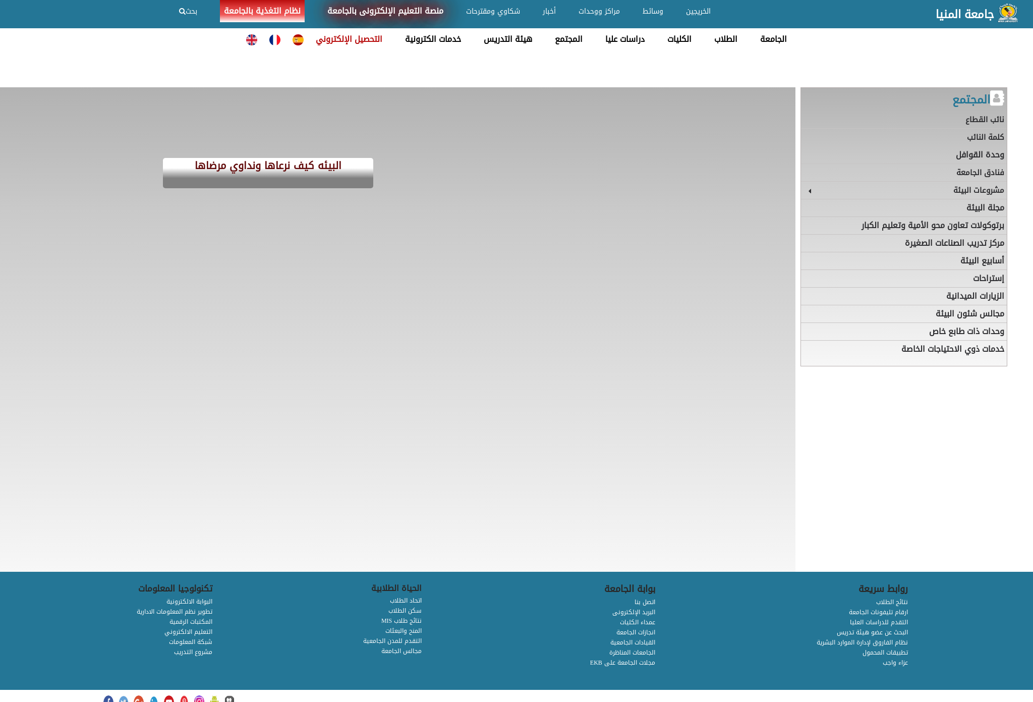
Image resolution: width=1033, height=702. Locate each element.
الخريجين (698, 11)
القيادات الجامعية (632, 642)
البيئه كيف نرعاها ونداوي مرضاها (268, 166)
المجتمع (569, 39)
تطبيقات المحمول (885, 652)
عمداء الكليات (637, 622)
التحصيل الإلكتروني (349, 39)
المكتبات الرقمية (190, 621)
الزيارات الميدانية (975, 296)
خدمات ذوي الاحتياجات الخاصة (952, 349)
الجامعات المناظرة (632, 652)
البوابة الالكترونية (189, 601)
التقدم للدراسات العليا (879, 622)
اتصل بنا (645, 602)
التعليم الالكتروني (188, 631)
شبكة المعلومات (190, 641)
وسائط (653, 11)
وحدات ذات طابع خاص (966, 331)
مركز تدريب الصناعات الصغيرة (954, 243)
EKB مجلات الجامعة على (622, 662)
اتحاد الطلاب (406, 600)
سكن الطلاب (405, 610)
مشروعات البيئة (978, 190)
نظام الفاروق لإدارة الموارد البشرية (862, 642)
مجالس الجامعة (401, 651)
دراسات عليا (625, 39)
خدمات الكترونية (433, 39)
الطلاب (725, 39)
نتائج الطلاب (892, 602)
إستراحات (988, 278)
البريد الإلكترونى (633, 612)
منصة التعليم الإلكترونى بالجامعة (385, 11)
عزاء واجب (895, 662)
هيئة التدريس (508, 39)
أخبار (549, 11)
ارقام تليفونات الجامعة (878, 612)
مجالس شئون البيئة (970, 313)
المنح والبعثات (403, 630)
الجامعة (773, 39)
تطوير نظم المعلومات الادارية (174, 611)
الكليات (679, 39)
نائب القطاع (984, 120)
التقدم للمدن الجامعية (392, 640)
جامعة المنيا (965, 14)
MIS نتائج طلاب (401, 620)
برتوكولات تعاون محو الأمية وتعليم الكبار (933, 225)
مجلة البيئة (985, 207)
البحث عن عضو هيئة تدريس (872, 632)
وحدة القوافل (980, 155)
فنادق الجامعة (980, 173)
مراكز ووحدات (599, 11)
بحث (188, 11)
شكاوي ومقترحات (493, 11)
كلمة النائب (985, 137)
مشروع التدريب (193, 652)
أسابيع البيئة (982, 260)
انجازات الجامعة (635, 632)
